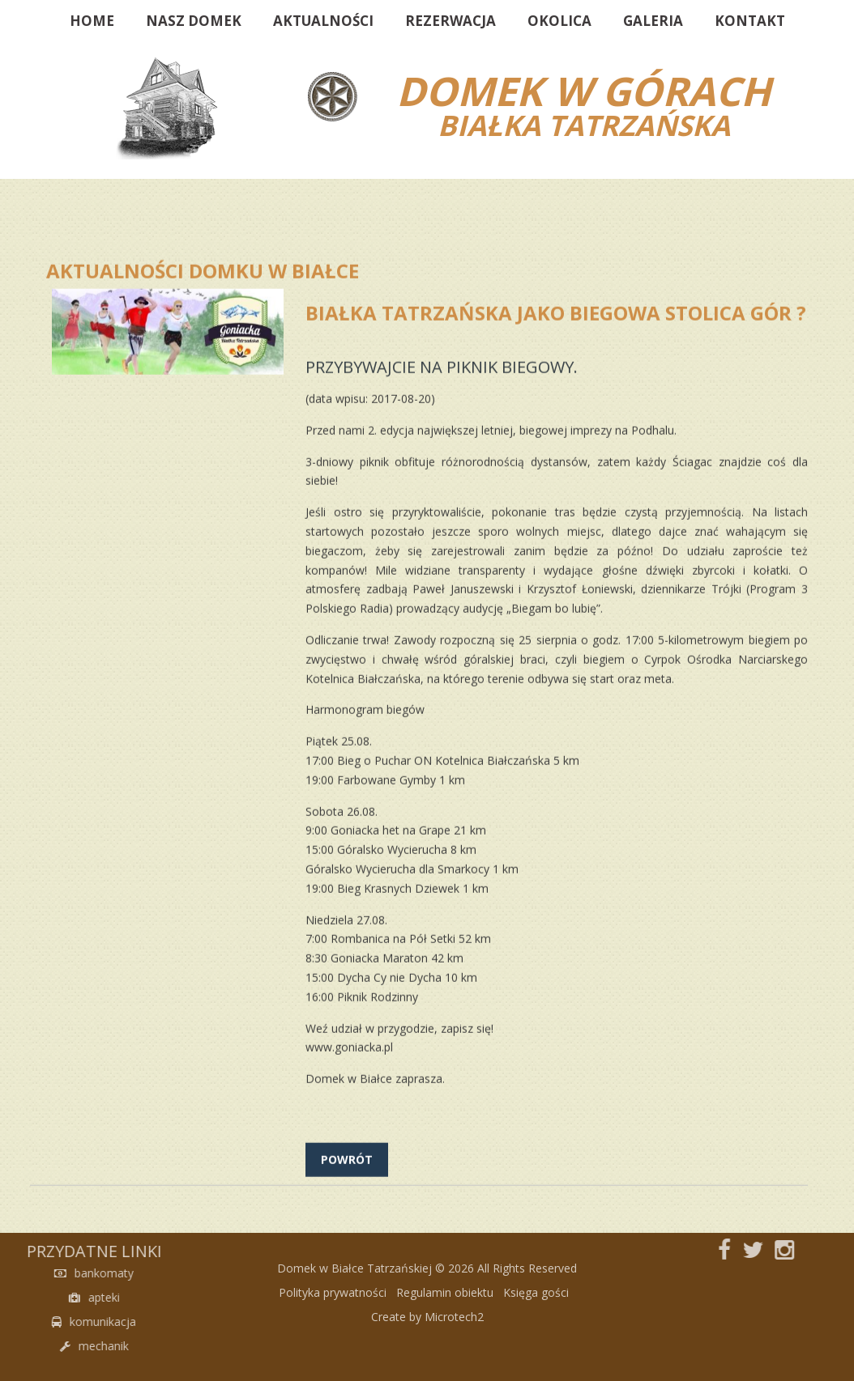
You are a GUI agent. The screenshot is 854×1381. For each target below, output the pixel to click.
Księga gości (536, 1313)
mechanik (42, 1345)
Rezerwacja (450, 20)
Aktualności (323, 20)
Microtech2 (454, 1337)
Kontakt (750, 20)
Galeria (653, 20)
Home (92, 20)
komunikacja (43, 1321)
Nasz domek (193, 20)
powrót (347, 1190)
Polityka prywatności (332, 1313)
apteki (42, 1297)
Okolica (559, 20)
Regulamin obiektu (444, 1313)
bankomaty (43, 1273)
